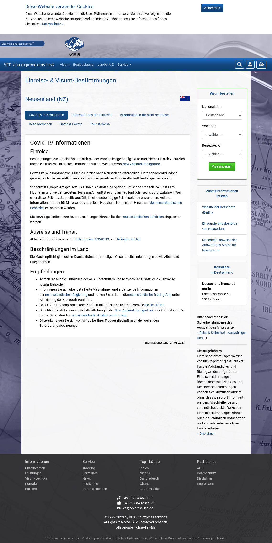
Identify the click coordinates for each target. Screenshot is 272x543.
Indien (144, 468)
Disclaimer (204, 479)
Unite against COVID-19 (91, 239)
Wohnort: (209, 126)
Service (123, 64)
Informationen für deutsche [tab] (92, 115)
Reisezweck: (211, 145)
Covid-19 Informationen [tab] (46, 115)
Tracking (88, 468)
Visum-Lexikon (36, 479)
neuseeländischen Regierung (66, 295)
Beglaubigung (83, 64)
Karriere (31, 489)
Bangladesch (149, 479)
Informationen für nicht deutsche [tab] (144, 115)
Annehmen (212, 8)
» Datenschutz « (52, 24)
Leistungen (33, 473)
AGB (200, 468)
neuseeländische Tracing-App (149, 295)
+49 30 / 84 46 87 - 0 (137, 498)
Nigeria (145, 473)
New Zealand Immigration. (142, 164)
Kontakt (31, 484)
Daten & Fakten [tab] (71, 124)
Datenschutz (206, 473)
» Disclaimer (206, 434)
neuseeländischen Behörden (143, 217)
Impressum (205, 484)
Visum (64, 64)
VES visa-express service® (29, 64)
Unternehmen (35, 468)
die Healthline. (154, 305)
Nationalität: (211, 107)
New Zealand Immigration (134, 310)
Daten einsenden (94, 489)
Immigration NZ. (129, 239)
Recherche (90, 484)
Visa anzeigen (222, 166)
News (86, 479)
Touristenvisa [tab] (100, 124)
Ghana (145, 484)
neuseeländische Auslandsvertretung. (100, 315)
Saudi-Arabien (150, 489)
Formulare (90, 473)
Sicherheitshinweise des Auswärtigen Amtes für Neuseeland (219, 245)
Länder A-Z (105, 64)
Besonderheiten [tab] (40, 124)
